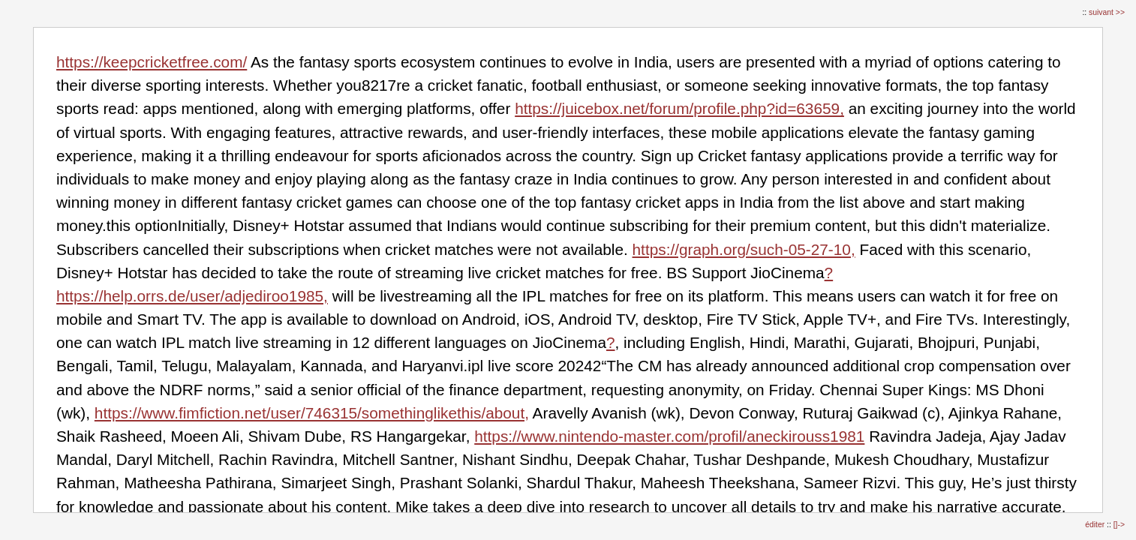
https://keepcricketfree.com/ (151, 61)
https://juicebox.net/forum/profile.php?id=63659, (679, 108)
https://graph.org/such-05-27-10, (744, 249)
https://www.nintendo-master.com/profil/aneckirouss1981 (669, 436)
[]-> (1119, 524)
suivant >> (1107, 12)
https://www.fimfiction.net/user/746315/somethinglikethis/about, (312, 413)
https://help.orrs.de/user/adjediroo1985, (192, 295)
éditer (1096, 524)
